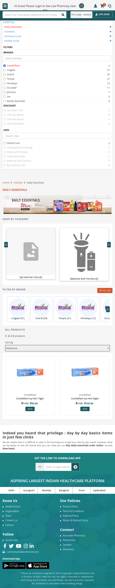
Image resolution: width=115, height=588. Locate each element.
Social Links (11, 540)
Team (8, 515)
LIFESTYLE (9, 22)
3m (6, 96)
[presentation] (6, 244)
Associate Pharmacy (74, 535)
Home (6, 182)
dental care (11, 143)
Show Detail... (9, 448)
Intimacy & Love (12, 36)
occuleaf (10, 87)
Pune (81, 490)
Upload (102, 14)
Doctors (67, 544)
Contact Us (11, 520)
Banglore (64, 490)
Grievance (68, 549)
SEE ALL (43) (105, 290)
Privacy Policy (70, 506)
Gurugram (29, 490)
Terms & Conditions (73, 511)
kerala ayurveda (14, 101)
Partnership (69, 540)
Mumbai (46, 490)
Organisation (12, 511)
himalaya (10, 83)
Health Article (12, 506)
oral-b (8, 74)
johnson (9, 92)
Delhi (11, 490)
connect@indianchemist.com (23, 552)
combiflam (11, 65)
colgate (9, 70)
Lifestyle (18, 182)
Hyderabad (99, 490)
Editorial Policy (71, 515)
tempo (9, 78)
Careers (9, 525)
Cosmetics (9, 31)
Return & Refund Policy (75, 520)
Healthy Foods (11, 40)
